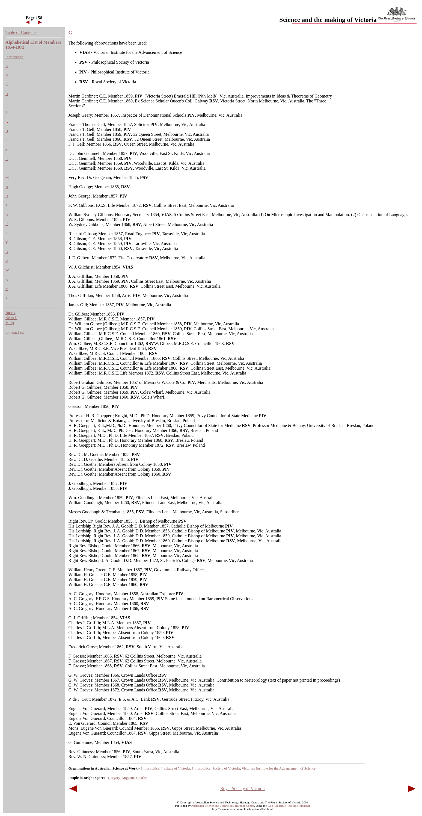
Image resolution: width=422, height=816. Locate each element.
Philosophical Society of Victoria (216, 768)
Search (11, 317)
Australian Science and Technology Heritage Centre (222, 805)
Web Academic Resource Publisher (289, 805)
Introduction (14, 57)
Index (10, 312)
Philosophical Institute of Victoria (165, 768)
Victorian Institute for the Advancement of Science (279, 768)
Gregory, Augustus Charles (127, 778)
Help (9, 322)
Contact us (14, 332)
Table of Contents (21, 32)
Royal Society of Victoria (242, 788)
